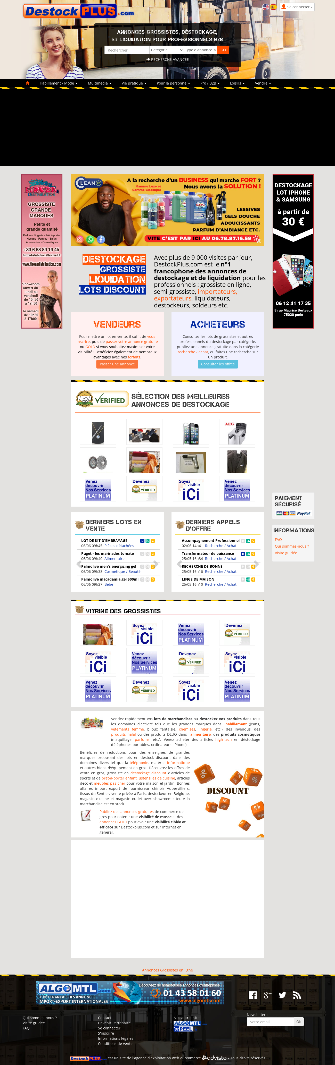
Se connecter (109, 1028)
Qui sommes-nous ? (292, 546)
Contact (104, 1017)
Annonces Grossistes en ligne (167, 970)
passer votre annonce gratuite (132, 341)
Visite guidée (286, 552)
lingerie (205, 729)
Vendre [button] (263, 83)
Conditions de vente (115, 1043)
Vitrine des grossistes (123, 611)
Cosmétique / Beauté (122, 571)
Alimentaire (114, 558)
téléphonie (139, 762)
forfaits (134, 357)
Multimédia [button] (99, 83)
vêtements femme (127, 729)
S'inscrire (106, 1033)
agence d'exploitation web (156, 1057)
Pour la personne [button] (173, 83)
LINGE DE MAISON (198, 579)
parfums (142, 739)
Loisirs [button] (237, 83)
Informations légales (115, 1038)
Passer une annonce (117, 364)
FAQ (278, 539)
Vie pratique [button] (134, 83)
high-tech (223, 739)
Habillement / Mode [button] (59, 83)
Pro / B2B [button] (210, 83)
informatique (178, 762)
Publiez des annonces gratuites (127, 811)
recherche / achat (193, 351)
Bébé (108, 584)
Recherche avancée (167, 59)
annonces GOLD (113, 821)
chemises (187, 729)
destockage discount (148, 772)
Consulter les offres (218, 364)
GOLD (90, 346)
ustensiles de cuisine (157, 778)
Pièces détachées (119, 545)
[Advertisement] (167, 127)
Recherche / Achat (220, 545)
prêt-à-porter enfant (119, 778)
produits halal (123, 734)
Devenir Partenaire (114, 1022)
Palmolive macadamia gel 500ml (109, 579)
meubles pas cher (109, 783)
